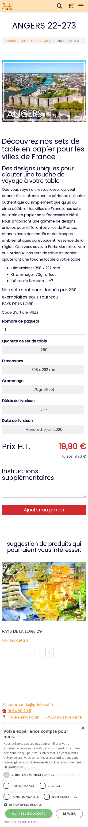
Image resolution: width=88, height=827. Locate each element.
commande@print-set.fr (31, 704)
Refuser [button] (69, 814)
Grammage (12, 381)
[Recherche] (59, 5)
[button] (44, 804)
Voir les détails (15, 640)
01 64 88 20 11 (19, 711)
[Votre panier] (70, 5)
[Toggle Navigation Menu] (81, 5)
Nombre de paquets (20, 321)
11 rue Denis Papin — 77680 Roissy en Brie (45, 717)
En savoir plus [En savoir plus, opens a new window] (13, 767)
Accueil (10, 41)
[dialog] (44, 775)
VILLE (23, 41)
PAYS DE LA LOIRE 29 (22, 631)
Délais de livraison (18, 400)
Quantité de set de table (24, 341)
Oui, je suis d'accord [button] (29, 814)
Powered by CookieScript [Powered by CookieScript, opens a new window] (21, 822)
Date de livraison (17, 420)
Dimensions (12, 361)
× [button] (82, 728)
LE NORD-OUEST (42, 41)
